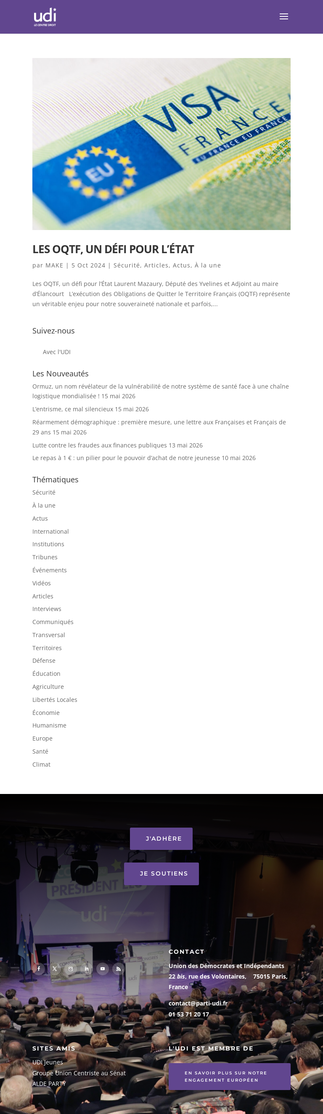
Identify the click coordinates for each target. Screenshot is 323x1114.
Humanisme (49, 725)
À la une (208, 265)
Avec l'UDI (57, 352)
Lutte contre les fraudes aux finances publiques (99, 445)
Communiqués (53, 622)
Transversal (48, 635)
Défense (44, 660)
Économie (46, 713)
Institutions (48, 544)
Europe (42, 738)
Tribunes (45, 557)
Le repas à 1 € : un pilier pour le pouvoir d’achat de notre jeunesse (126, 458)
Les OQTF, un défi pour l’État (113, 249)
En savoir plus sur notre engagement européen (226, 1076)
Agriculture (48, 687)
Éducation (46, 673)
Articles (156, 265)
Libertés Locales (54, 700)
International (50, 531)
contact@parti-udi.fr (198, 1003)
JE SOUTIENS (164, 873)
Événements (49, 570)
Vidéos (41, 583)
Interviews (46, 609)
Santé (40, 751)
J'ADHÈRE (164, 838)
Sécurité (127, 265)
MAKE (54, 265)
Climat (41, 764)
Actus (182, 265)
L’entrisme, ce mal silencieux (72, 409)
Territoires (47, 648)
